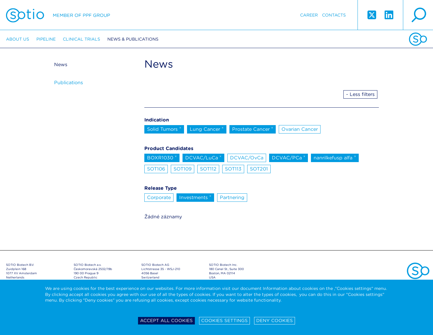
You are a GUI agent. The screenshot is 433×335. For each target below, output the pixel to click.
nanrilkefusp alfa (335, 157)
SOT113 (233, 169)
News (60, 64)
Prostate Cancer (252, 128)
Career (309, 15)
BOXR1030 (162, 157)
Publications (68, 82)
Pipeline (46, 39)
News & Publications (132, 39)
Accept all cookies (166, 320)
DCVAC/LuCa (203, 157)
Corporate (159, 197)
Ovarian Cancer (299, 129)
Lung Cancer (207, 128)
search (418, 15)
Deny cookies (274, 320)
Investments (195, 197)
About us (17, 39)
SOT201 (259, 169)
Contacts (334, 15)
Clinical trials (81, 39)
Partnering (232, 197)
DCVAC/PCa (289, 157)
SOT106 (156, 169)
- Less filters (360, 94)
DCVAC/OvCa (246, 158)
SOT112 (208, 169)
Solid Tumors (164, 128)
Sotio (58, 15)
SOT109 (183, 169)
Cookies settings (224, 320)
